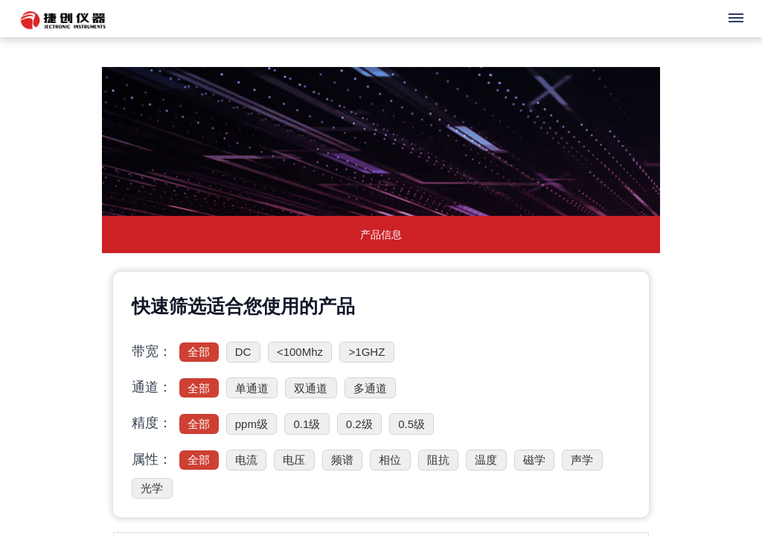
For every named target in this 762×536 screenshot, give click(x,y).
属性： (152, 459)
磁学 (534, 459)
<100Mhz (300, 351)
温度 (486, 459)
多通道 (370, 388)
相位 (390, 459)
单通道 (252, 388)
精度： (152, 422)
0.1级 (306, 424)
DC (243, 351)
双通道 (310, 388)
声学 (582, 459)
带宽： (152, 351)
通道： (152, 387)
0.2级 (359, 424)
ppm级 (251, 424)
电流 (246, 459)
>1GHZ (367, 351)
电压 (294, 459)
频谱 (342, 459)
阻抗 (438, 459)
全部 (199, 351)
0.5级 (411, 424)
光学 (152, 488)
